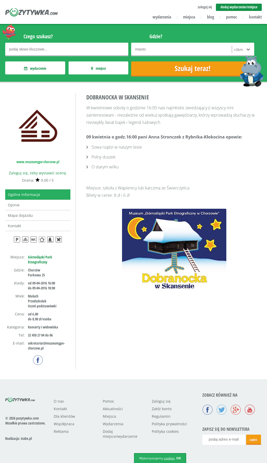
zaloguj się (205, 6)
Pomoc (108, 401)
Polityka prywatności (169, 423)
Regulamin (161, 416)
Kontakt (14, 225)
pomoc (231, 17)
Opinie (14, 204)
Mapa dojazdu (20, 215)
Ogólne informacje (24, 194)
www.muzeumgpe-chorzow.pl (37, 161)
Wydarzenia (113, 423)
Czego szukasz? (38, 36)
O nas (59, 401)
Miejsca (109, 416)
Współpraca (64, 423)
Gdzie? (155, 36)
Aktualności (113, 408)
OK (178, 458)
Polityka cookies (165, 431)
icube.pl (26, 438)
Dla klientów (64, 416)
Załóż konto (162, 408)
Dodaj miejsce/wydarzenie (120, 434)
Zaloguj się (161, 401)
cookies (169, 458)
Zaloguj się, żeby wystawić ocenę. (38, 172)
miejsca (189, 17)
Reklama (61, 431)
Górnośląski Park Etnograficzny (40, 259)
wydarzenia (162, 17)
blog (210, 17)
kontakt (255, 17)
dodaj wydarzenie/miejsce (239, 6)
